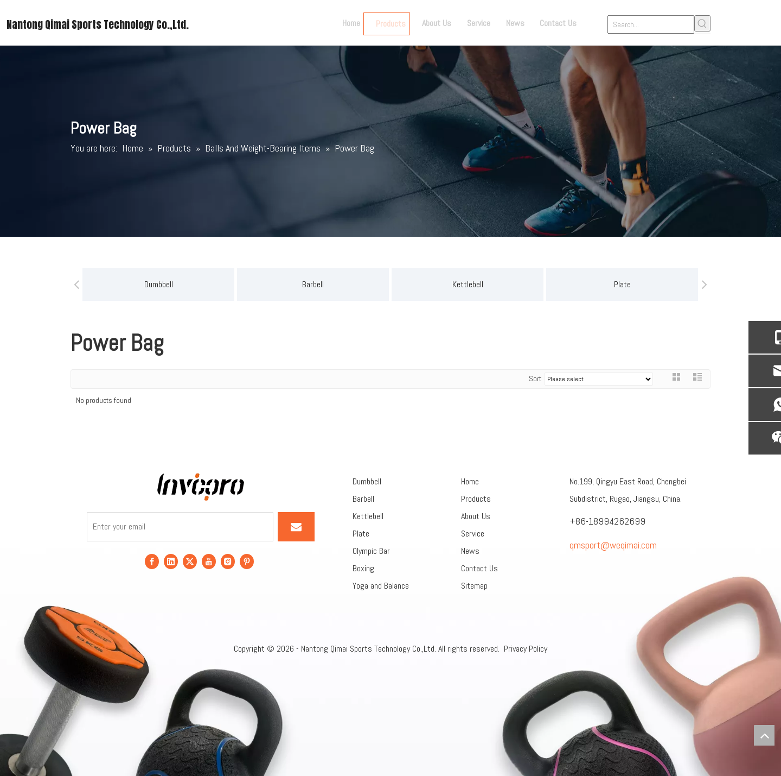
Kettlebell (413, 284)
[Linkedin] (171, 560)
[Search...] (650, 24)
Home (470, 481)
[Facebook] (152, 560)
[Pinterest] (247, 560)
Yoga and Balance (381, 585)
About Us (475, 516)
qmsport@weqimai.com (613, 545)
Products (476, 498)
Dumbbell (104, 284)
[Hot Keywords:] (702, 23)
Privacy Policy (525, 648)
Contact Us (479, 568)
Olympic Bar (371, 551)
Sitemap (474, 585)
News (470, 551)
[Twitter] (190, 560)
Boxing (363, 568)
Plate (568, 284)
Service (472, 533)
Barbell (259, 284)
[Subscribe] (296, 526)
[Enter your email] (180, 526)
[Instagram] (228, 560)
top (764, 735)
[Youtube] (209, 560)
